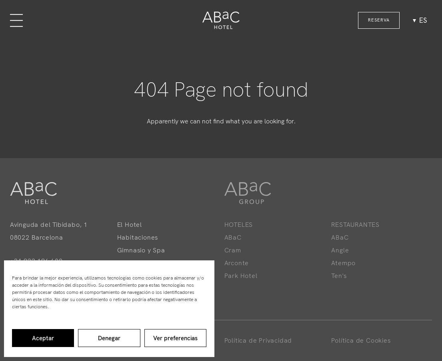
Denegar (109, 338)
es (423, 20)
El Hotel (129, 224)
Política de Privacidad (258, 340)
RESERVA (379, 20)
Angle (340, 250)
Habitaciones (137, 237)
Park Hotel (241, 276)
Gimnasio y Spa (141, 250)
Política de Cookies (360, 340)
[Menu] (16, 20)
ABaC (233, 237)
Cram (232, 250)
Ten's (338, 276)
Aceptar (43, 338)
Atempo (343, 263)
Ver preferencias (175, 338)
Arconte (236, 263)
